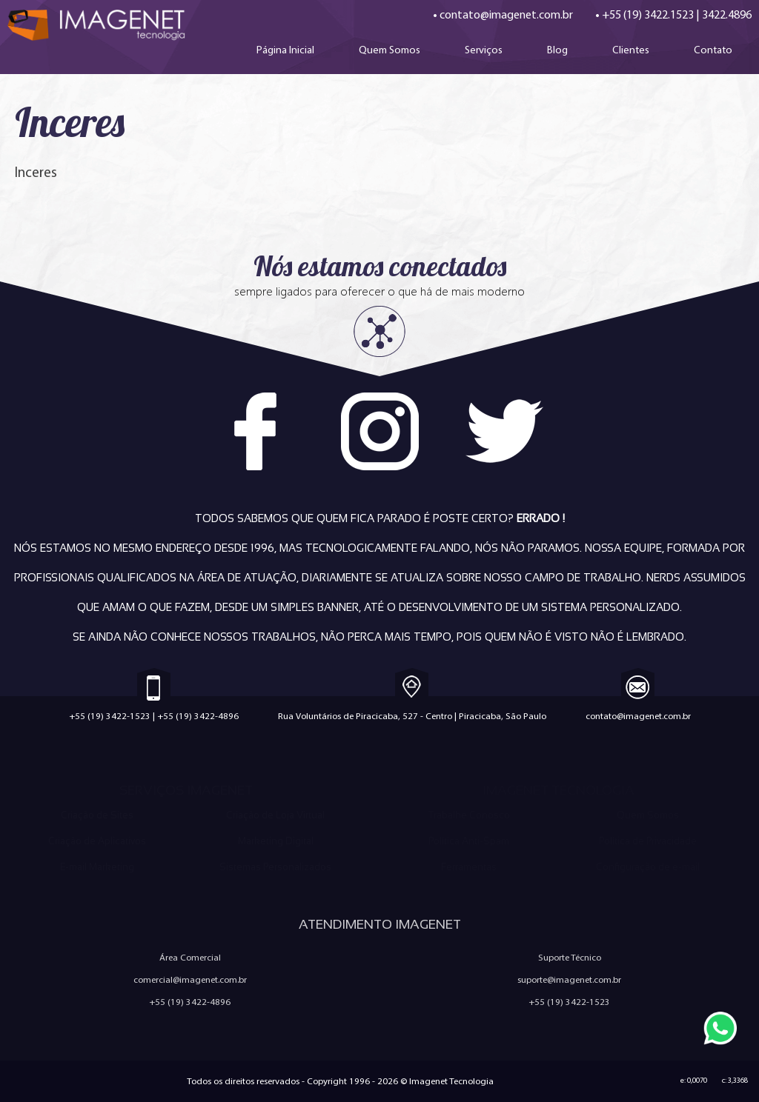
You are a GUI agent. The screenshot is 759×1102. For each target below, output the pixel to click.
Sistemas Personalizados (275, 866)
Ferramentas (469, 866)
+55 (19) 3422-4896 (198, 715)
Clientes (630, 49)
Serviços (484, 49)
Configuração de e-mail (648, 866)
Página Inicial (285, 49)
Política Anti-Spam (468, 840)
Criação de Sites (97, 815)
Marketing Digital (276, 840)
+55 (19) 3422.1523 (648, 14)
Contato (713, 49)
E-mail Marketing (97, 866)
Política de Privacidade (648, 840)
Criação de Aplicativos (97, 840)
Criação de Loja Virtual (275, 815)
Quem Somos (389, 49)
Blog (557, 49)
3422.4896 (727, 14)
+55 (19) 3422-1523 (109, 715)
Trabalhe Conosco (469, 815)
